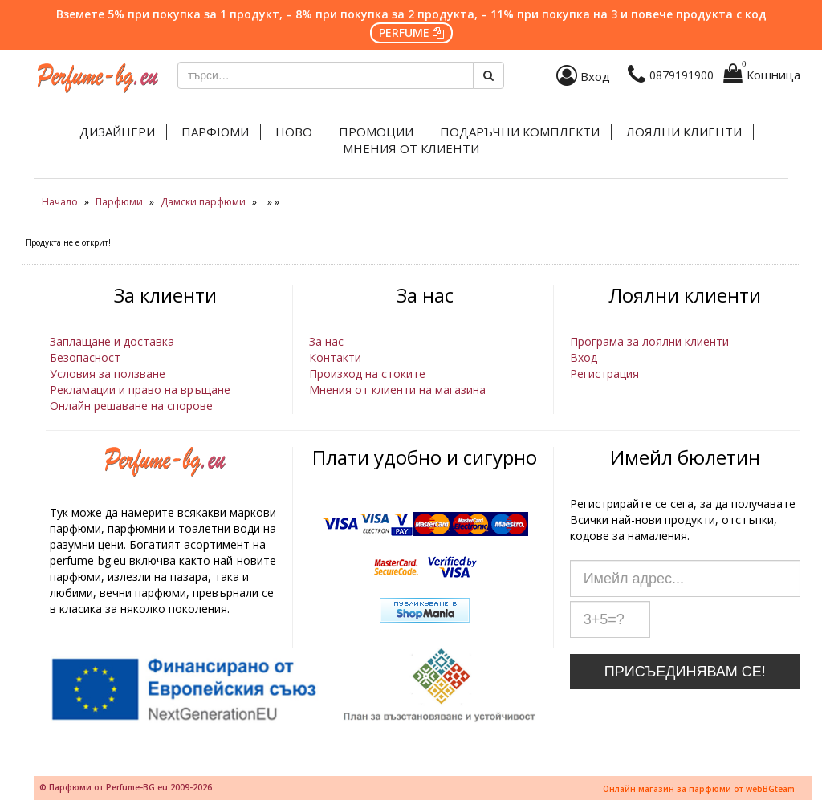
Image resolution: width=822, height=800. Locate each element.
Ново (293, 132)
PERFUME (411, 32)
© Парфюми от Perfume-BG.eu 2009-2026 (125, 787)
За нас (326, 341)
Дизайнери (117, 132)
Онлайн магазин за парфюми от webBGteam (699, 788)
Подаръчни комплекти (520, 132)
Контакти (335, 357)
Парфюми (215, 132)
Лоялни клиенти (684, 132)
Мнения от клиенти (411, 148)
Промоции (376, 132)
